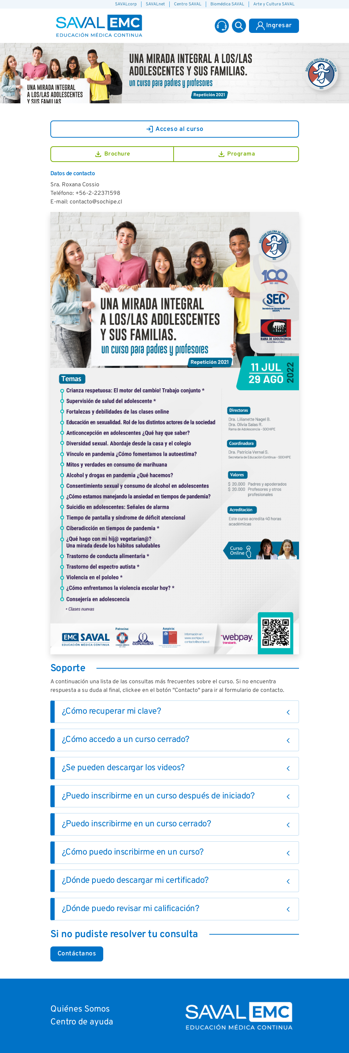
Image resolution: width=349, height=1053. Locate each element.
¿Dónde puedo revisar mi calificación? (130, 909)
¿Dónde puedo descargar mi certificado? (135, 880)
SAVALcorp (126, 4)
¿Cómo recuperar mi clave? (111, 711)
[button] (239, 25)
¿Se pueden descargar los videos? (123, 768)
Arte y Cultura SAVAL (274, 4)
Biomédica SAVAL (227, 4)
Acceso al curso (174, 129)
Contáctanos (77, 954)
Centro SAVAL (187, 4)
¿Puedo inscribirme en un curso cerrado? (136, 824)
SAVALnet (155, 4)
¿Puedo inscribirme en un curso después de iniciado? (158, 796)
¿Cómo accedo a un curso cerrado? (125, 739)
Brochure (112, 154)
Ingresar (274, 25)
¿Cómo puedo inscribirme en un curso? (133, 852)
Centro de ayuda (81, 1022)
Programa (236, 154)
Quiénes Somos (80, 1009)
